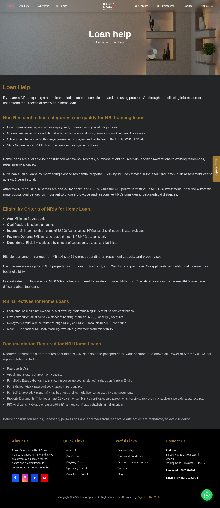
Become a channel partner (131, 462)
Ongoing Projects (74, 462)
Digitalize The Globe (149, 497)
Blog (118, 474)
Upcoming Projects (75, 468)
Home (100, 42)
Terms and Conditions (128, 456)
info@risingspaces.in (186, 477)
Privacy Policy (124, 450)
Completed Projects (76, 474)
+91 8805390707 (185, 470)
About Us (70, 450)
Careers (120, 468)
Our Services (72, 456)
